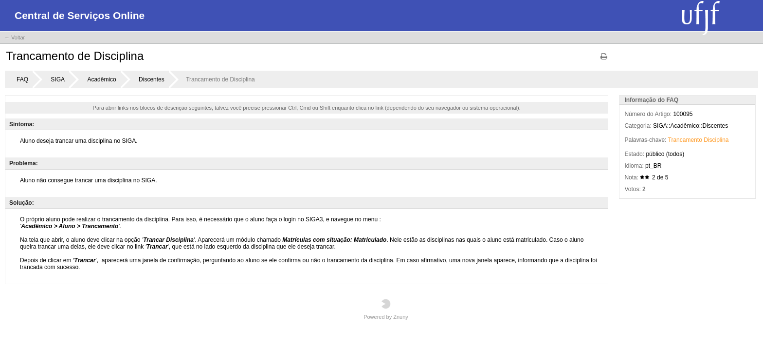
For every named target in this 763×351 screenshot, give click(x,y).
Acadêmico (101, 79)
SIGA (58, 79)
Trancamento (685, 139)
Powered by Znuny (385, 309)
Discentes (151, 79)
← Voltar (14, 37)
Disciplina (716, 139)
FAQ (22, 79)
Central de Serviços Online (80, 15)
